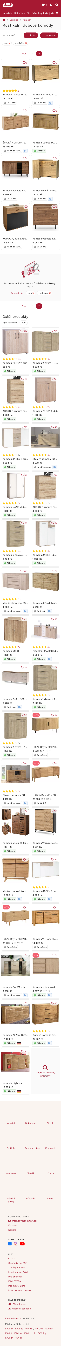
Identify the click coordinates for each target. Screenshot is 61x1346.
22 (26, 1051)
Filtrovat (51, 35)
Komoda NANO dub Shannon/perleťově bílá (27, 506)
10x (19, 359)
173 (25, 763)
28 (26, 475)
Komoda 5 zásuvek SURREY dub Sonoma (26, 555)
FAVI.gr (9, 1337)
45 (55, 859)
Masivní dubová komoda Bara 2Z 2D (23, 890)
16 (56, 763)
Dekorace (19, 13)
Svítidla (11, 1148)
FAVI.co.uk (30, 1333)
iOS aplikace (19, 1304)
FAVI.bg (42, 1333)
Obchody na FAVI (17, 1263)
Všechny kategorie (43, 13)
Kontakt (12, 1225)
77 (26, 427)
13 (56, 331)
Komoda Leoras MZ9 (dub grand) (21, 94)
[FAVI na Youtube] (22, 1243)
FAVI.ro (29, 1328)
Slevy (50, 1198)
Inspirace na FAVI (18, 1272)
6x (48, 359)
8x (48, 455)
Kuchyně (50, 1148)
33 (55, 619)
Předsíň (30, 1198)
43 (55, 427)
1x (18, 91)
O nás (11, 1258)
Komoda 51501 (11, 651)
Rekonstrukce (32, 1148)
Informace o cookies (19, 1290)
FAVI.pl (19, 1328)
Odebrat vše (17, 293)
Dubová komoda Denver (46, 1035)
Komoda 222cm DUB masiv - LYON (22, 1035)
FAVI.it (9, 1333)
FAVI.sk (9, 1328)
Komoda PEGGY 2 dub (45, 410)
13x (19, 407)
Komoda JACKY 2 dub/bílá (17, 458)
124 (25, 331)
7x (48, 407)
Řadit (33, 35)
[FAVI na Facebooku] (10, 1243)
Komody (27, 20)
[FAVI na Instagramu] (15, 1243)
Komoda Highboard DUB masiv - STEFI (25, 1083)
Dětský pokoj (11, 1200)
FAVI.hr (49, 1328)
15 (26, 715)
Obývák (30, 1173)
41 (56, 379)
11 (26, 619)
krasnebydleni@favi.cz (24, 1220)
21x (19, 599)
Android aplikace (21, 1308)
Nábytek (7, 13)
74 (56, 475)
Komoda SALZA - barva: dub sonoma (24, 986)
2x (19, 503)
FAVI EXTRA (14, 1281)
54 (55, 523)
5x (48, 551)
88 (26, 379)
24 (55, 715)
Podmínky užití (16, 1285)
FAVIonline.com (13, 1318)
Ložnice (14, 20)
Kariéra (12, 1230)
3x (48, 647)
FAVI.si (18, 1337)
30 (26, 523)
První (24, 53)
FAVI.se (18, 1333)
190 (25, 571)
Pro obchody (15, 1276)
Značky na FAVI (16, 1267)
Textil (50, 1123)
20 (55, 1003)
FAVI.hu (39, 1328)
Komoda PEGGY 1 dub (15, 362)
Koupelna (11, 1173)
